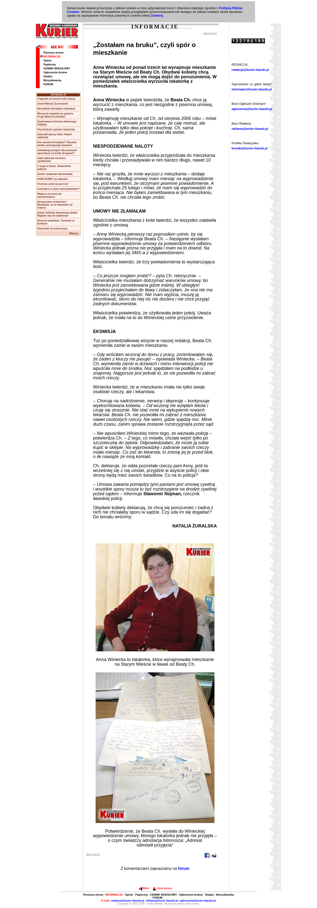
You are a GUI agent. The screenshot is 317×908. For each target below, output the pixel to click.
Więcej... (74, 233)
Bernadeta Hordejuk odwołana (56, 108)
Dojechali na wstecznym (52, 228)
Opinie (47, 60)
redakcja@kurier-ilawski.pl (250, 70)
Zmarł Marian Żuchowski (52, 103)
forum (183, 868)
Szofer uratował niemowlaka (55, 173)
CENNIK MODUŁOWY (56, 68)
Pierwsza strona (53, 52)
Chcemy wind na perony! (52, 183)
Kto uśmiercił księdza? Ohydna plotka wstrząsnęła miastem (56, 144)
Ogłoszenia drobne (55, 72)
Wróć (143, 888)
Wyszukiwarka (52, 80)
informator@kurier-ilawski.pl (252, 89)
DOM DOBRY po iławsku (52, 178)
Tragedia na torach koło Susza (56, 98)
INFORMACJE (50, 56)
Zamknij (157, 15)
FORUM (48, 84)
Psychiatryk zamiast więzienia (56, 129)
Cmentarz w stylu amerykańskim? (58, 188)
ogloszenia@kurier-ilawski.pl (252, 109)
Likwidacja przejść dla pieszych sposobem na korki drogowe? (57, 152)
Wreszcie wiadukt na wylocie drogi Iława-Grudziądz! (55, 115)
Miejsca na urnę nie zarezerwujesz (49, 195)
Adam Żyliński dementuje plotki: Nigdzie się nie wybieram (57, 214)
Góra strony (162, 888)
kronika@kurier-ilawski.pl (249, 148)
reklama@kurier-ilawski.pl (250, 129)
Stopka (47, 76)
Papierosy (49, 64)
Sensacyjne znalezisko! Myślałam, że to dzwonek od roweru (54, 204)
